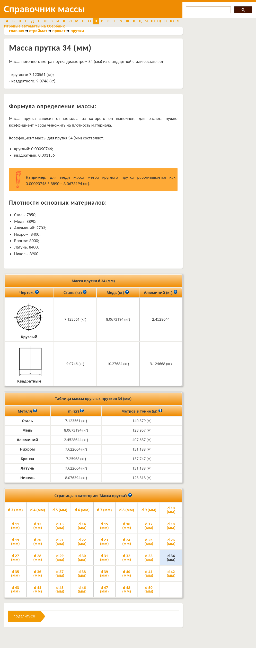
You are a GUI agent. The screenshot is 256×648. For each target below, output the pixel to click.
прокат (59, 30)
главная (16, 30)
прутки (77, 30)
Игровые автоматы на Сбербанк (34, 26)
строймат (38, 30)
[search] (208, 10)
